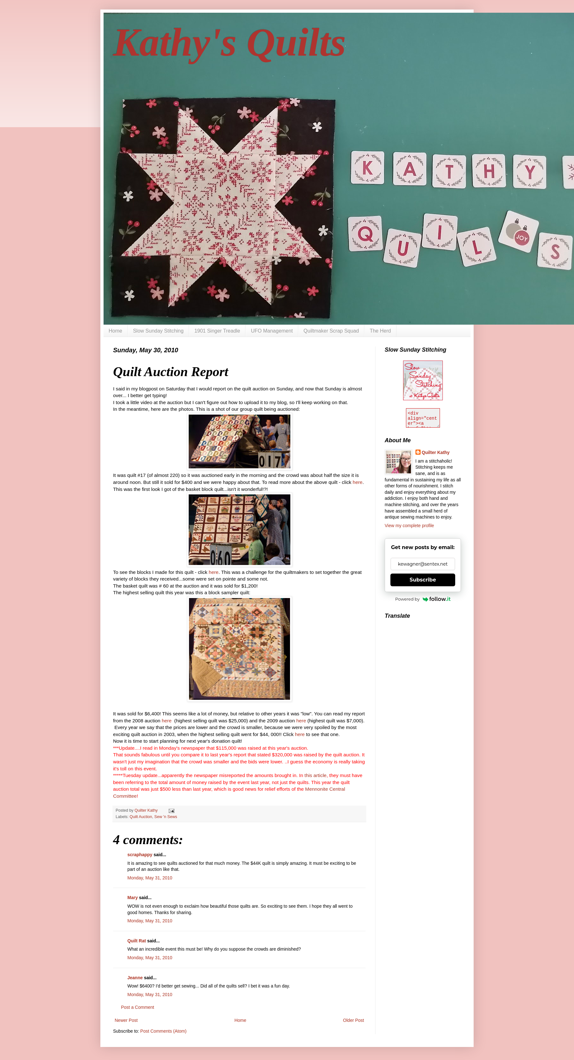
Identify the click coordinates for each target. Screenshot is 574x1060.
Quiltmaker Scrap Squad (331, 331)
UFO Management (272, 331)
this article (316, 775)
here (357, 482)
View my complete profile (409, 525)
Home (115, 331)
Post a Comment (137, 1007)
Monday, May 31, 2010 (149, 877)
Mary (132, 897)
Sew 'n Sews (165, 817)
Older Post (353, 1020)
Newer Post (126, 1020)
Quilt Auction (141, 817)
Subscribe (423, 580)
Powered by (422, 599)
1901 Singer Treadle (217, 331)
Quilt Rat (136, 940)
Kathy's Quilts (229, 42)
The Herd (380, 331)
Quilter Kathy (436, 452)
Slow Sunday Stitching (158, 331)
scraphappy (139, 854)
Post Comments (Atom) (163, 1031)
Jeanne (135, 977)
